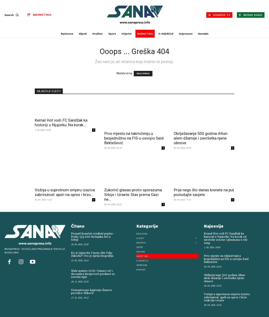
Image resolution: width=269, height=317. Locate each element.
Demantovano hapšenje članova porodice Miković (91, 291)
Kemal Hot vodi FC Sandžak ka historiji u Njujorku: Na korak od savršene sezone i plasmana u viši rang (225, 238)
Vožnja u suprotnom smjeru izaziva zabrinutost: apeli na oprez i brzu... (65, 192)
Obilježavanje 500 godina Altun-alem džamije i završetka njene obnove (201, 138)
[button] (12, 15)
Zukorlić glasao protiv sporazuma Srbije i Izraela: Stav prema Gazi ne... (133, 195)
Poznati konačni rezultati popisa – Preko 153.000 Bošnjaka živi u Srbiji (93, 237)
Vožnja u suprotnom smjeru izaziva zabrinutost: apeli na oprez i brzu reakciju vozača (227, 297)
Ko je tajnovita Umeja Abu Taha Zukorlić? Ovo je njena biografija (92, 254)
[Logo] (135, 15)
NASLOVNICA (143, 73)
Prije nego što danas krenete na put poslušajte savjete (204, 192)
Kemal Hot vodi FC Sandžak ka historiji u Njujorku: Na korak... (61, 122)
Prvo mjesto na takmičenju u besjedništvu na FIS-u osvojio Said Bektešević (134, 138)
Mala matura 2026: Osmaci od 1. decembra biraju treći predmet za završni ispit (93, 274)
